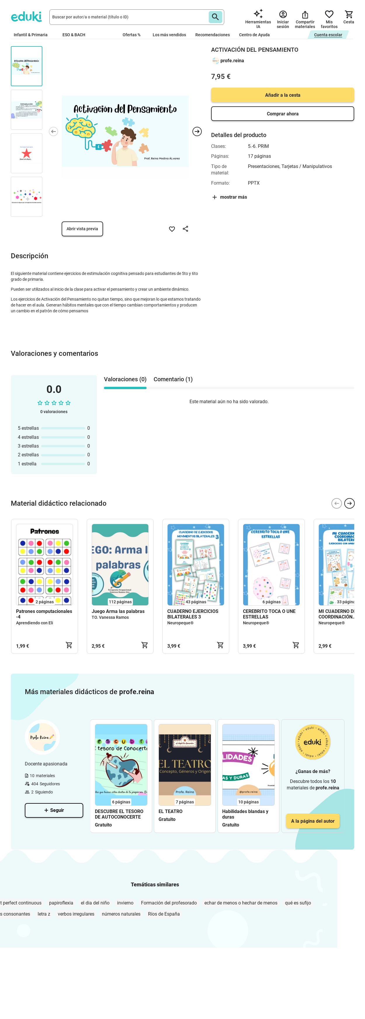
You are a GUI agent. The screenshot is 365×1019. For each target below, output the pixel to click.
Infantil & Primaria (33, 34)
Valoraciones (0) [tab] (125, 379)
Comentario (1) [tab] (173, 379)
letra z (44, 914)
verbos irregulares (76, 914)
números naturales (121, 914)
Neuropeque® (180, 623)
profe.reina (232, 60)
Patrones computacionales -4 (44, 614)
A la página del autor (313, 821)
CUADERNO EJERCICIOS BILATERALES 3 (192, 614)
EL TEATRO (170, 811)
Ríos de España (164, 914)
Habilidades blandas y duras (245, 814)
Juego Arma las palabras (118, 611)
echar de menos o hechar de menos (240, 903)
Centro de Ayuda (254, 34)
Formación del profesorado (169, 903)
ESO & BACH (76, 34)
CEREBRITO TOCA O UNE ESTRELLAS (269, 614)
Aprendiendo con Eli (34, 623)
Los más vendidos (169, 34)
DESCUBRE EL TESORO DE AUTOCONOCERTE (119, 814)
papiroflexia (61, 903)
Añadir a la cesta (282, 95)
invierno (125, 903)
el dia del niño (95, 903)
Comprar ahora (283, 114)
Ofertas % (131, 34)
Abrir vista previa (82, 228)
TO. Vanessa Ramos (110, 617)
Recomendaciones (212, 34)
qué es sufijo (298, 903)
